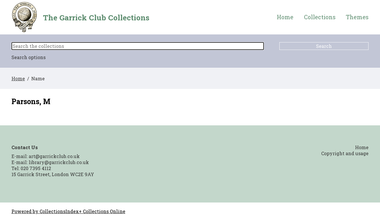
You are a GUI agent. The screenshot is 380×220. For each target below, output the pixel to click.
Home (285, 17)
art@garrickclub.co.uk (54, 156)
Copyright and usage (345, 153)
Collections (320, 17)
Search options (28, 57)
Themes (357, 17)
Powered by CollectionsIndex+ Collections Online (68, 211)
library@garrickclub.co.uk (59, 162)
